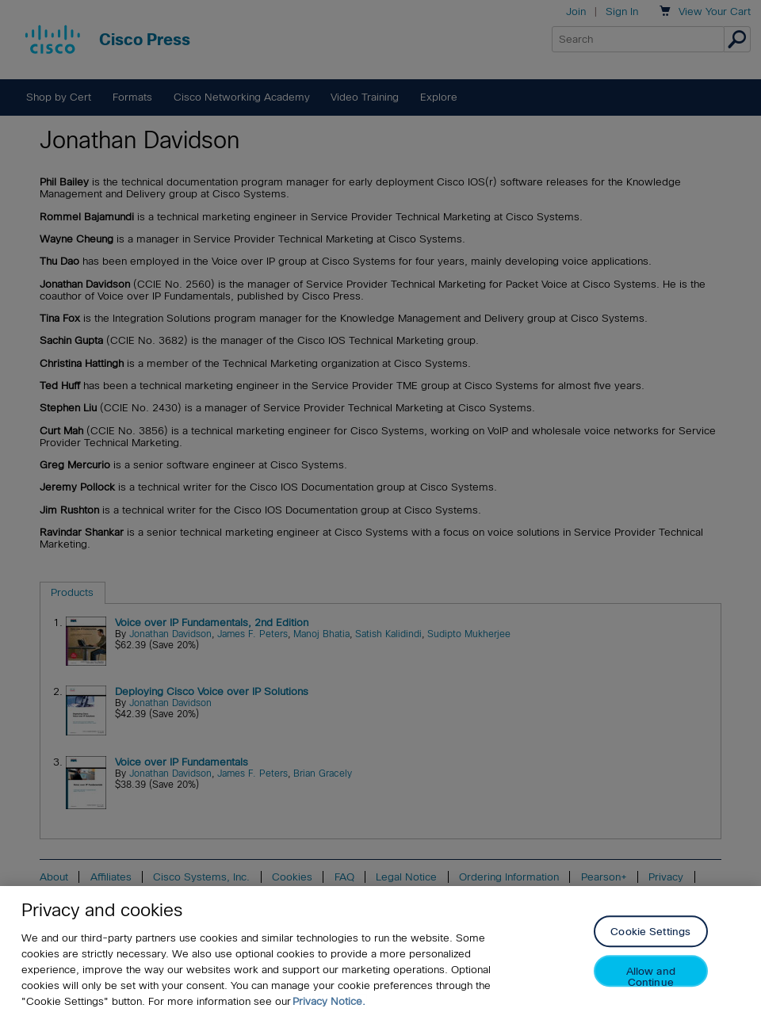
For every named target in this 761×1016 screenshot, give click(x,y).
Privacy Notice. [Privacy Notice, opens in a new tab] (329, 1001)
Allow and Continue (650, 976)
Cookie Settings (650, 932)
